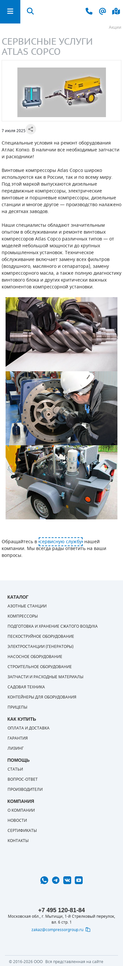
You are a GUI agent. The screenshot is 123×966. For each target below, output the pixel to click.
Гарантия (18, 738)
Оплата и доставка (29, 728)
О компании (21, 810)
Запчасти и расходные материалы (45, 677)
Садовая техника (26, 687)
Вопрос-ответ (23, 779)
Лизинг (16, 748)
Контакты (18, 841)
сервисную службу (61, 541)
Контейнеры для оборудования (42, 697)
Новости (17, 820)
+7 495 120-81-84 (61, 910)
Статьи (15, 769)
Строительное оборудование (40, 667)
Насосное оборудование (35, 657)
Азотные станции (27, 606)
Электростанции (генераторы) (40, 647)
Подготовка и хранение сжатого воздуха (53, 626)
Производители (25, 789)
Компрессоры (23, 616)
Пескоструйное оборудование (41, 636)
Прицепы (17, 707)
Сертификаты (22, 831)
